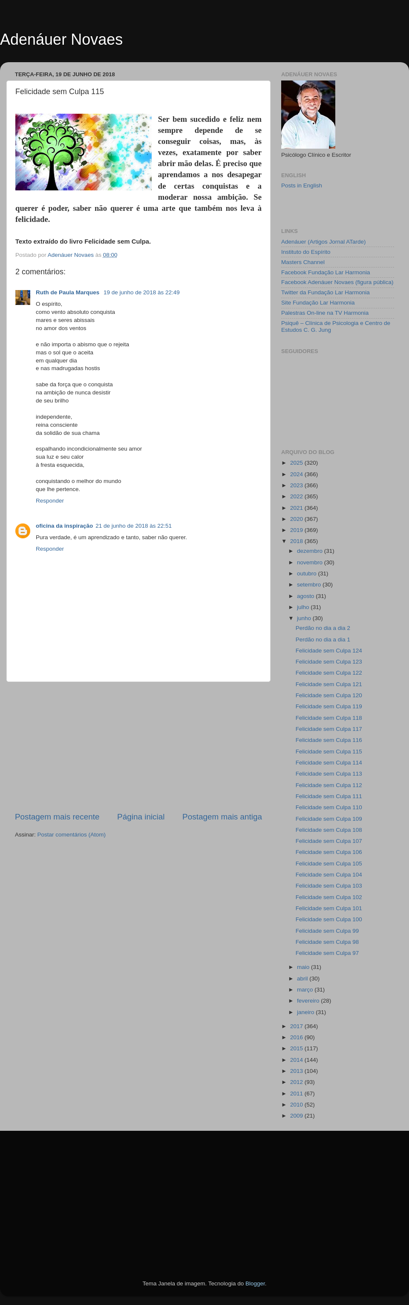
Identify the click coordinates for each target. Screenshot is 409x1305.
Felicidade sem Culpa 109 (329, 819)
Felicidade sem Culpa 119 (329, 706)
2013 (297, 1071)
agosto (306, 596)
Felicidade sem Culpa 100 (329, 919)
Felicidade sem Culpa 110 (329, 807)
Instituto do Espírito (306, 252)
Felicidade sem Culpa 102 (329, 897)
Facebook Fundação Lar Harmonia (325, 272)
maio (304, 967)
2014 (297, 1060)
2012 (297, 1082)
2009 (297, 1115)
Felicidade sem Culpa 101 (329, 908)
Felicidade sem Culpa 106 (329, 852)
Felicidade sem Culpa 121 (329, 684)
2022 (297, 496)
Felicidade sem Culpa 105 (329, 863)
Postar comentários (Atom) (71, 834)
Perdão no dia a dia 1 (323, 639)
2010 (297, 1104)
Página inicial (140, 816)
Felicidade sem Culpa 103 (329, 885)
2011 (297, 1093)
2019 (297, 530)
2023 (297, 485)
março (305, 989)
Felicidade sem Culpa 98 (327, 942)
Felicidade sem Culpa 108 (329, 830)
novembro (310, 562)
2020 (297, 519)
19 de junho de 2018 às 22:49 (142, 292)
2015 (297, 1048)
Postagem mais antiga (222, 816)
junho (305, 618)
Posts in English (301, 185)
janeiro (306, 1012)
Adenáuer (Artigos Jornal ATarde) (323, 242)
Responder (50, 500)
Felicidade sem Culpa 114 (329, 762)
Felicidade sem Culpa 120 (329, 695)
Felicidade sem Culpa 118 (329, 718)
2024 (297, 474)
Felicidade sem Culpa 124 (329, 650)
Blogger (255, 1283)
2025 (297, 463)
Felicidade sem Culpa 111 (329, 796)
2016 (297, 1037)
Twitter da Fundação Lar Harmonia (325, 292)
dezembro (310, 551)
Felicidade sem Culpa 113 (329, 773)
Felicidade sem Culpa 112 (329, 785)
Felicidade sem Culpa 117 (329, 729)
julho (304, 607)
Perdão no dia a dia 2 (323, 628)
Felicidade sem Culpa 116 (329, 740)
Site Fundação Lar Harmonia (318, 302)
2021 (297, 508)
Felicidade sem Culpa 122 (329, 673)
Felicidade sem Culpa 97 (327, 953)
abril (303, 978)
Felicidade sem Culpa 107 (329, 841)
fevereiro (309, 1000)
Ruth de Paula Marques (68, 292)
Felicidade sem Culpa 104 (329, 874)
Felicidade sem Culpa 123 (329, 661)
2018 (297, 541)
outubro (307, 573)
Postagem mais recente (57, 816)
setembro (310, 584)
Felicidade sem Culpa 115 (329, 751)
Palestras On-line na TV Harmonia (325, 313)
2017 (297, 1026)
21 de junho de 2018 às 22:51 (133, 526)
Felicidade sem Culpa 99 (327, 931)
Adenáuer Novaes (61, 39)
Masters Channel (303, 262)
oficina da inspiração (64, 526)
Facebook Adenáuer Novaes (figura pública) (337, 282)
